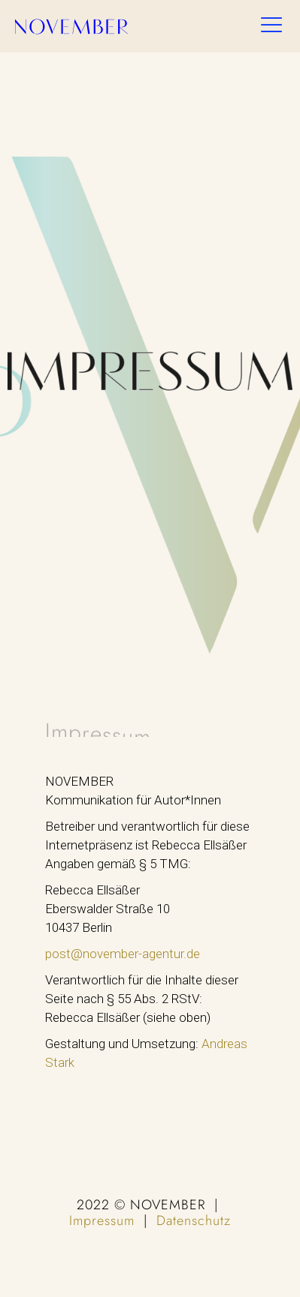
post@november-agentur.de (122, 953)
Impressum (102, 1220)
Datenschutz (193, 1220)
